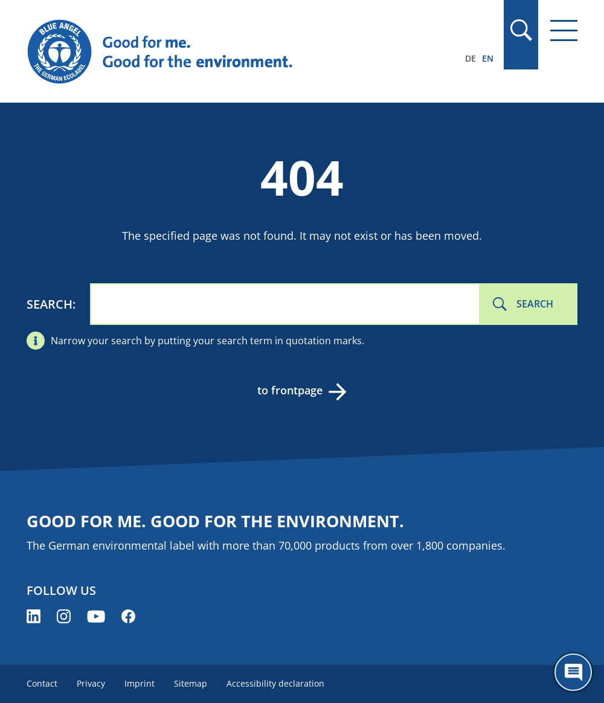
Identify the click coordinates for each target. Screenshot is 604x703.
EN (487, 58)
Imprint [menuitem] (139, 683)
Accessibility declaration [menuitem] (275, 683)
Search (49, 304)
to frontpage (290, 390)
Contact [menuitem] (42, 683)
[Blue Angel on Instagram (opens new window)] (64, 616)
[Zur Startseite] (219, 52)
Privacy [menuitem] (91, 683)
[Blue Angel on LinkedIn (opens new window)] (33, 616)
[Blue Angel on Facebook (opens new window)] (128, 616)
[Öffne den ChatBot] (573, 672)
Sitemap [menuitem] (190, 683)
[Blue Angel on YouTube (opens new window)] (96, 616)
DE (470, 58)
